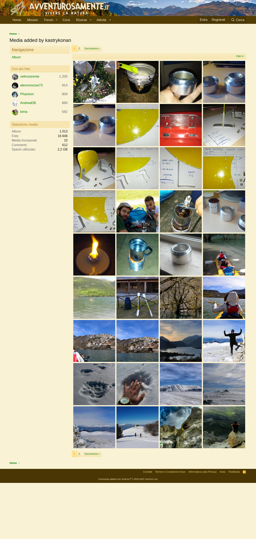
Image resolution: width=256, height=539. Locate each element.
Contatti (147, 527)
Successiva (91, 104)
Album (16, 113)
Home (17, 20)
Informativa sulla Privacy (202, 527)
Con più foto (21, 125)
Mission (32, 20)
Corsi (66, 20)
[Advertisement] (128, 58)
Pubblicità (234, 527)
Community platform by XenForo (128, 535)
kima (24, 168)
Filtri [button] (238, 112)
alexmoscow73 (31, 141)
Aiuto (223, 527)
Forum (48, 20)
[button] (57, 20)
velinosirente (29, 132)
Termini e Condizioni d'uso (170, 527)
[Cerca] (238, 20)
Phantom (27, 150)
